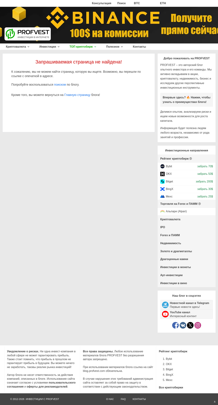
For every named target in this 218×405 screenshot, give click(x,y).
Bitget (169, 181)
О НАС (110, 399)
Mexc (169, 196)
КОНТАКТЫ (139, 399)
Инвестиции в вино (173, 283)
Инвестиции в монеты (175, 267)
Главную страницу (77, 95)
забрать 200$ (204, 181)
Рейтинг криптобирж (174, 158)
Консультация (101, 3)
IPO (162, 227)
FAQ (123, 399)
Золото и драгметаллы (176, 251)
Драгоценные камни (174, 259)
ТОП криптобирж (83, 46)
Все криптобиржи (171, 387)
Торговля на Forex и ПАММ (178, 203)
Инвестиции (49, 46)
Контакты (139, 46)
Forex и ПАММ (170, 235)
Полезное (114, 46)
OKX (169, 173)
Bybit (169, 166)
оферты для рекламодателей (47, 386)
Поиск (121, 3)
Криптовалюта (17, 46)
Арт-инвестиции (171, 275)
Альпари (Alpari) (176, 211)
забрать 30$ (205, 189)
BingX (169, 189)
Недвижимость (170, 243)
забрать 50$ (205, 173)
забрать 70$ (205, 166)
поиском (60, 84)
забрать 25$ (205, 196)
